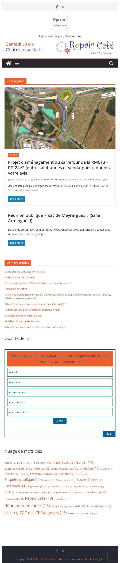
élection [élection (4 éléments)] (73, 513)
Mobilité (13, 155)
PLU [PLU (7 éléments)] (9, 492)
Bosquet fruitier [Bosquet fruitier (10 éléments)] (77, 462)
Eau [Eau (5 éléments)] (25, 474)
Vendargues (102, 179)
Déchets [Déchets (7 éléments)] (12, 473)
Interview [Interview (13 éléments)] (17, 486)
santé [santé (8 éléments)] (79, 506)
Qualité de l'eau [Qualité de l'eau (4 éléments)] (62, 492)
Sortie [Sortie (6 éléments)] (92, 506)
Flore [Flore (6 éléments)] (97, 479)
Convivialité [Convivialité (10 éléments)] (86, 468)
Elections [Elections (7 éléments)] (66, 473)
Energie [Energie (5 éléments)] (82, 474)
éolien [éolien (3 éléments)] (84, 513)
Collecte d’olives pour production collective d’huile (32, 309)
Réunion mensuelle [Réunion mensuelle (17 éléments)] (27, 505)
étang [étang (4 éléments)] (94, 513)
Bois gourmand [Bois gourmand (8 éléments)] (47, 462)
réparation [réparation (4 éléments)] (61, 499)
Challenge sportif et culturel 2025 (23, 315)
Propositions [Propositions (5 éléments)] (42, 492)
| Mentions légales (93, 559)
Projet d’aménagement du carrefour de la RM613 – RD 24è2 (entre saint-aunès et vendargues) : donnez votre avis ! (59, 167)
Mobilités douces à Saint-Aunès (22, 321)
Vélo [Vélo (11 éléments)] (11, 513)
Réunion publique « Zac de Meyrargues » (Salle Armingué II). (54, 217)
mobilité (91, 179)
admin (37, 179)
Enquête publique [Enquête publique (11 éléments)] (23, 479)
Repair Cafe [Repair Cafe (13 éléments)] (39, 498)
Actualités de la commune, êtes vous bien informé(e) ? (35, 304)
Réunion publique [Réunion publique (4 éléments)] (61, 506)
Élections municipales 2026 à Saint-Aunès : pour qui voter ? (38, 283)
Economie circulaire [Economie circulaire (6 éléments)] (43, 474)
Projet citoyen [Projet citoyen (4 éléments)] (24, 492)
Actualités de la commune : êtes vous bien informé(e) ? (35, 327)
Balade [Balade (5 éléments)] (10, 463)
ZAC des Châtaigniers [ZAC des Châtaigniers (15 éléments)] (43, 512)
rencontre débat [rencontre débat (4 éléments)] (14, 499)
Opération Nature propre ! (19, 277)
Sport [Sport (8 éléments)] (105, 506)
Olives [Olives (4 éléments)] (67, 487)
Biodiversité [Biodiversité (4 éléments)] (24, 463)
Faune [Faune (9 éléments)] (83, 480)
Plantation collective (16, 288)
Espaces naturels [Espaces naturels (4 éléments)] (65, 480)
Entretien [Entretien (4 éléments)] (48, 480)
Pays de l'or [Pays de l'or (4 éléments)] (80, 487)
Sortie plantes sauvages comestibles (25, 271)
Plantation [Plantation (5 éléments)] (97, 487)
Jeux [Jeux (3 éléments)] (47, 486)
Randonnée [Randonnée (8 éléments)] (96, 492)
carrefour (62, 179)
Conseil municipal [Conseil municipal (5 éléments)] (62, 469)
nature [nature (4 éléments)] (56, 487)
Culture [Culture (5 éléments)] (107, 469)
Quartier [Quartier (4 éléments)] (78, 492)
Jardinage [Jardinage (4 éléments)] (36, 487)
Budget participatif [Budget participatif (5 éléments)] (16, 469)
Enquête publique (77, 179)
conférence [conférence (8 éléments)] (39, 468)
